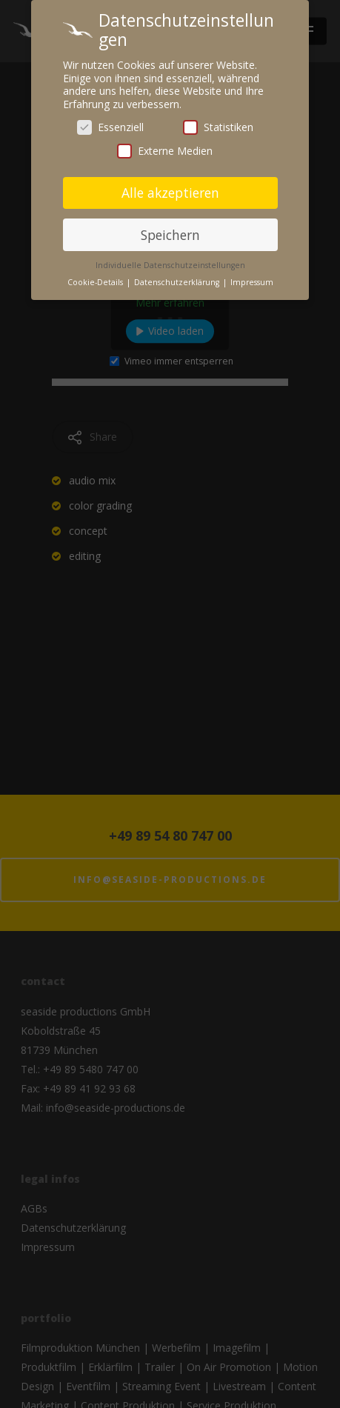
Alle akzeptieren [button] (170, 187)
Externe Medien (165, 146)
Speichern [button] (170, 229)
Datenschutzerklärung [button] (177, 278)
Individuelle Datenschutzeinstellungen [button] (170, 261)
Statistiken (218, 123)
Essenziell (110, 123)
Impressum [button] (251, 278)
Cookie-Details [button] (96, 278)
